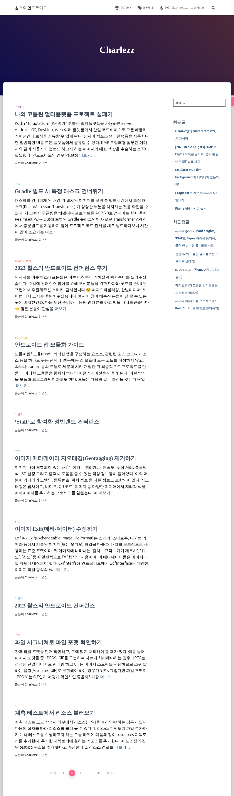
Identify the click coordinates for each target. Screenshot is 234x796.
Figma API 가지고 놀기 (190, 208)
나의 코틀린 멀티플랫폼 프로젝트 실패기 (64, 114)
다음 (109, 773)
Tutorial (21, 337)
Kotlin (20, 107)
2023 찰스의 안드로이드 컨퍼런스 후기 (61, 268)
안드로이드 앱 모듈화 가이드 (49, 345)
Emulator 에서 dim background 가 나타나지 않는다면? (197, 177)
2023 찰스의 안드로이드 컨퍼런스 (182, 8)
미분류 (19, 414)
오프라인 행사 (23, 260)
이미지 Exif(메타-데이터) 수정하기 (56, 529)
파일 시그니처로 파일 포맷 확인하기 (58, 642)
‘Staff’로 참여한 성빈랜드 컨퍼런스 (57, 422)
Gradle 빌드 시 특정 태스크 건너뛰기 (59, 191)
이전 (53, 773)
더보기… (87, 155)
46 (98, 773)
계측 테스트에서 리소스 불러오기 (55, 713)
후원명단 (123, 8)
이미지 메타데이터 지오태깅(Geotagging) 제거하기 (75, 458)
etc (17, 183)
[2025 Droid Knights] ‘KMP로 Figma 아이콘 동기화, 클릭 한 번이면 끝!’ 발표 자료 (197, 154)
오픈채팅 (145, 8)
